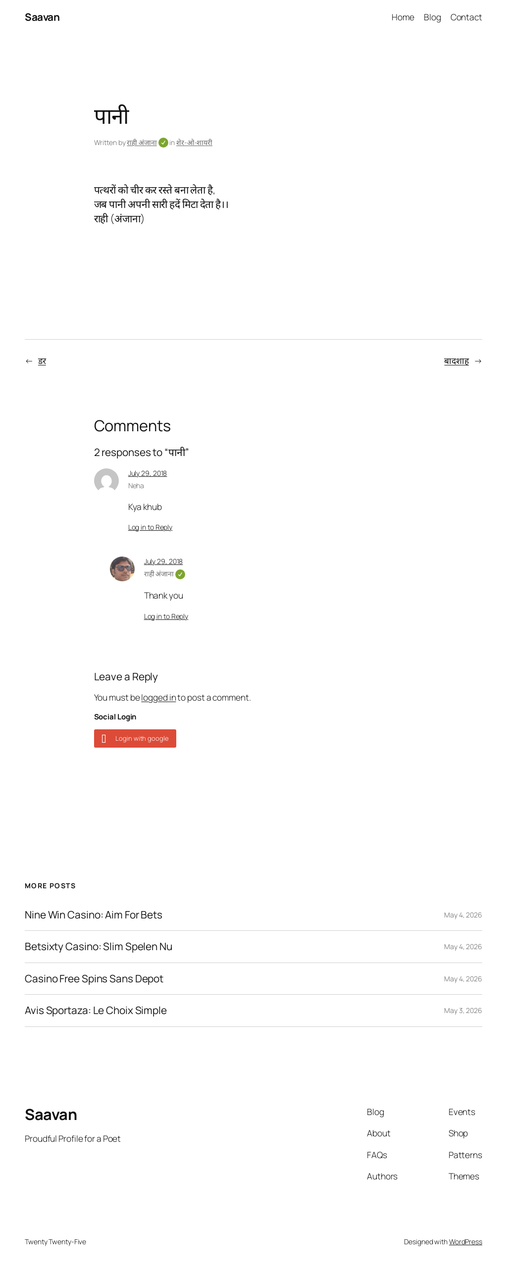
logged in (158, 697)
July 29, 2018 (147, 473)
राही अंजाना (147, 142)
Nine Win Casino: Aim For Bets (93, 914)
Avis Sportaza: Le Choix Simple (96, 1010)
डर (42, 360)
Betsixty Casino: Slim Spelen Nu (98, 946)
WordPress (465, 1241)
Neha (136, 485)
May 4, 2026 (463, 914)
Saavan (42, 17)
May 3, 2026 (463, 1010)
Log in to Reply (150, 527)
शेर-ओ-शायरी (194, 142)
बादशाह (456, 360)
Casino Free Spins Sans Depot (94, 978)
